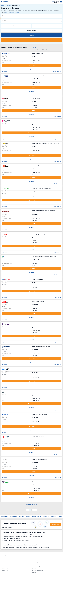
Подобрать (31, 35)
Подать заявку (31, 65)
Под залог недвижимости (37, 569)
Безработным (5, 569)
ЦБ (53, 1)
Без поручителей (31, 30)
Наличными (47, 26)
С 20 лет (3, 565)
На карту (28, 515)
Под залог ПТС (35, 567)
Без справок (16, 26)
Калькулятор (46, 515)
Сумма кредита (5, 15)
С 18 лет (3, 561)
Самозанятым (5, 557)
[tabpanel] (16, 562)
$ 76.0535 (56, 1)
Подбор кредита (4, 515)
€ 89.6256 (56, 2)
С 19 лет (3, 563)
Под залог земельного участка (38, 559)
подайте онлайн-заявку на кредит (12, 12)
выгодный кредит (11, 542)
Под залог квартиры (36, 565)
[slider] (0, 18)
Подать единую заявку (31, 40)
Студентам (4, 559)
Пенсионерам (5, 567)
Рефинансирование (36, 515)
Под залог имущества (36, 561)
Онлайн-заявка (13, 515)
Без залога (34, 571)
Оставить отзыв (55, 524)
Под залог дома (35, 557)
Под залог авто (35, 563)
